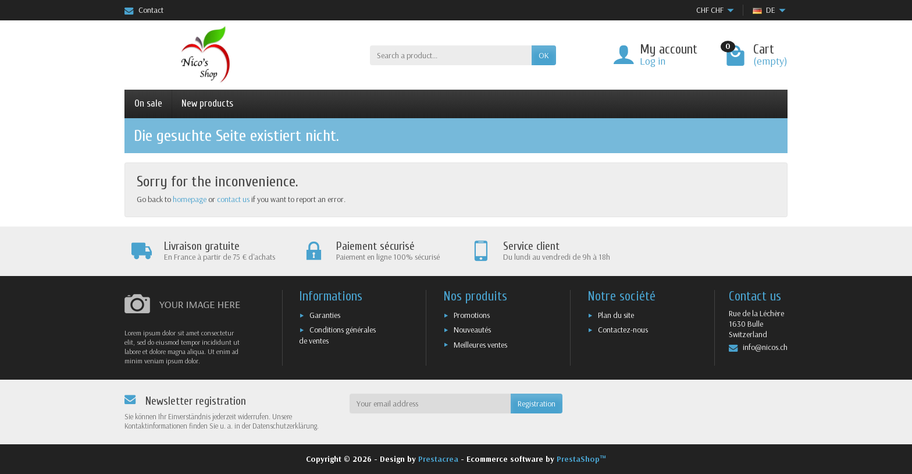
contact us (233, 199)
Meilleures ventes (480, 344)
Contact (143, 10)
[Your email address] (430, 403)
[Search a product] (451, 55)
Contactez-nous (623, 329)
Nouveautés (472, 329)
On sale (148, 103)
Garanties (324, 315)
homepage (189, 199)
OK (544, 55)
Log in (652, 61)
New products (207, 103)
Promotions (472, 315)
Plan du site (616, 315)
